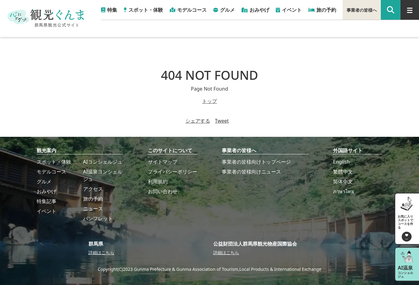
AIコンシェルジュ (103, 161)
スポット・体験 (54, 161)
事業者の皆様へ (362, 10)
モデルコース (51, 171)
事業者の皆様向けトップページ (256, 161)
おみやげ (46, 191)
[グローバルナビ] (410, 10)
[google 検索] (391, 10)
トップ (209, 101)
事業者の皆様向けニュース (251, 171)
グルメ (44, 181)
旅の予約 (93, 198)
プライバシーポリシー (172, 171)
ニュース (93, 208)
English (341, 161)
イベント (46, 211)
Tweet (222, 120)
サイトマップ (162, 161)
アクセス (93, 188)
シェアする (197, 120)
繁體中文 (343, 171)
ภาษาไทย (343, 191)
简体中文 (343, 181)
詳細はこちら (101, 252)
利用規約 (158, 181)
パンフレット (98, 218)
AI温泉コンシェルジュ (103, 175)
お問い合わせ (162, 191)
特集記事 (46, 201)
